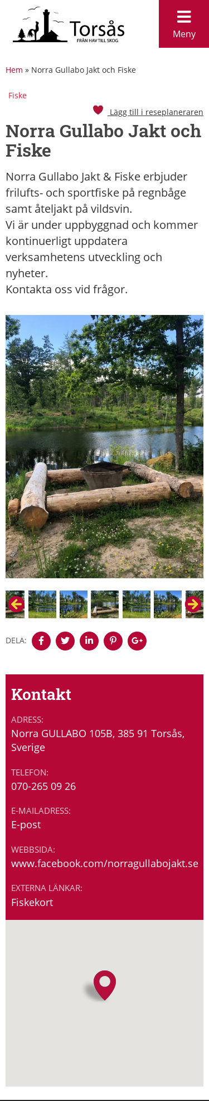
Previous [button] (16, 604)
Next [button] (193, 604)
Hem (14, 69)
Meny (184, 21)
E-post (26, 824)
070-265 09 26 (43, 786)
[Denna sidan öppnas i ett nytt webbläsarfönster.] (41, 641)
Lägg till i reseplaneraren (147, 112)
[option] (104, 452)
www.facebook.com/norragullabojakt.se (104, 863)
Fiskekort (32, 902)
